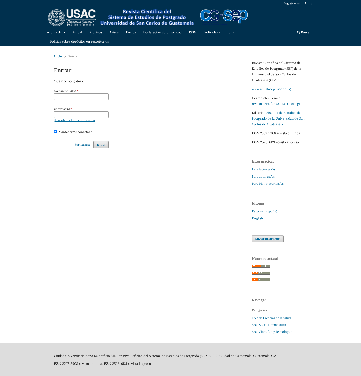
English (257, 218)
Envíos (131, 32)
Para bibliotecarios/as (268, 184)
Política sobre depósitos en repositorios (79, 41)
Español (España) (264, 211)
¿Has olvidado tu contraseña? (74, 120)
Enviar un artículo (267, 239)
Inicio (58, 56)
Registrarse (292, 3)
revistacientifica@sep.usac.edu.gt (276, 104)
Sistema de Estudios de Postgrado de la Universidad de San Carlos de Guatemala (278, 118)
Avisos (114, 32)
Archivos (95, 32)
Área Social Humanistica (269, 325)
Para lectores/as (263, 169)
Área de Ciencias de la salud (271, 318)
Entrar (309, 3)
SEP (231, 32)
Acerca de (55, 32)
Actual (77, 32)
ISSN (192, 32)
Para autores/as (263, 176)
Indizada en (212, 32)
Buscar (304, 32)
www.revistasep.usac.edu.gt (272, 89)
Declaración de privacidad (162, 32)
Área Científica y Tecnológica (272, 332)
